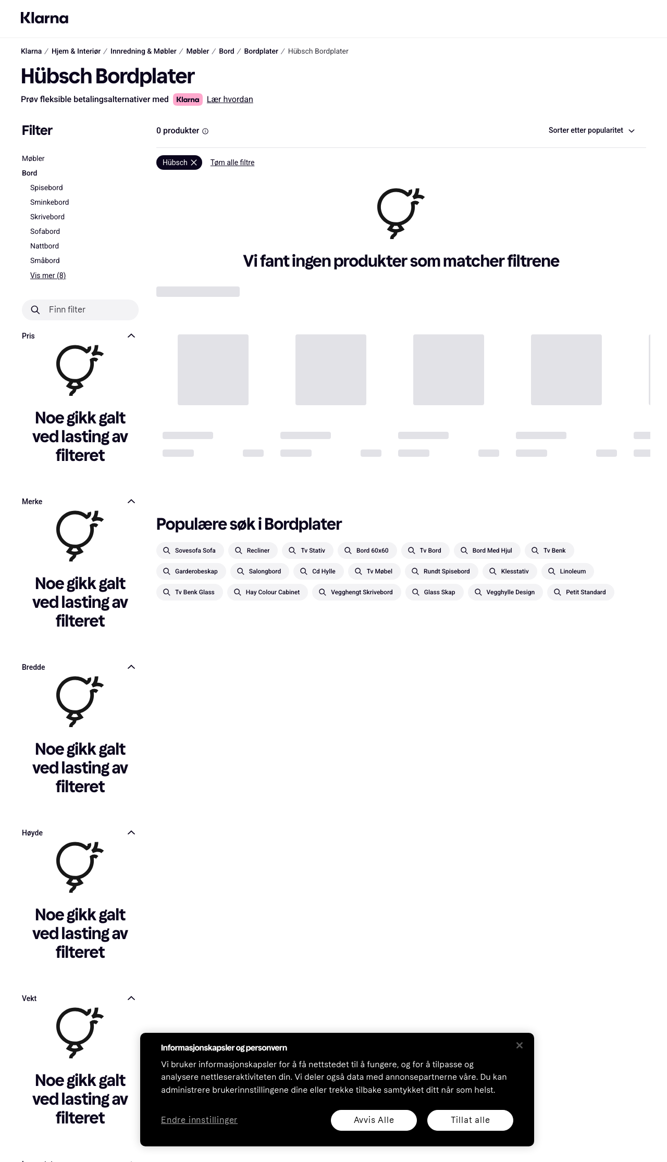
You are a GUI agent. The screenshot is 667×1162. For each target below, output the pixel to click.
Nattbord (44, 246)
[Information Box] (205, 131)
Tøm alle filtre (233, 162)
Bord (30, 173)
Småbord (45, 261)
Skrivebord (47, 217)
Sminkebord (49, 202)
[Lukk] (519, 1045)
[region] (337, 1089)
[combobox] (591, 130)
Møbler (33, 159)
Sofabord (45, 232)
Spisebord (46, 188)
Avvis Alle (374, 1120)
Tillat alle (470, 1120)
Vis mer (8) (48, 275)
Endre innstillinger (199, 1121)
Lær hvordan (230, 99)
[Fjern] (179, 162)
